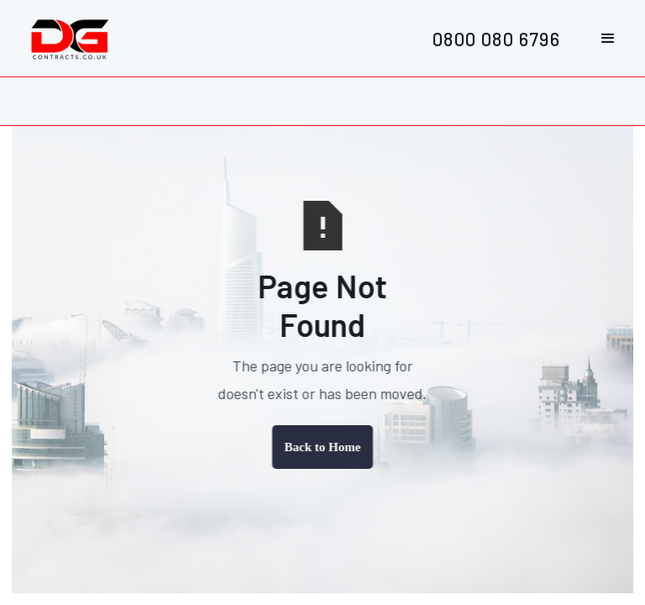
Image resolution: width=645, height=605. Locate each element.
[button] (608, 39)
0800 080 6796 (496, 38)
